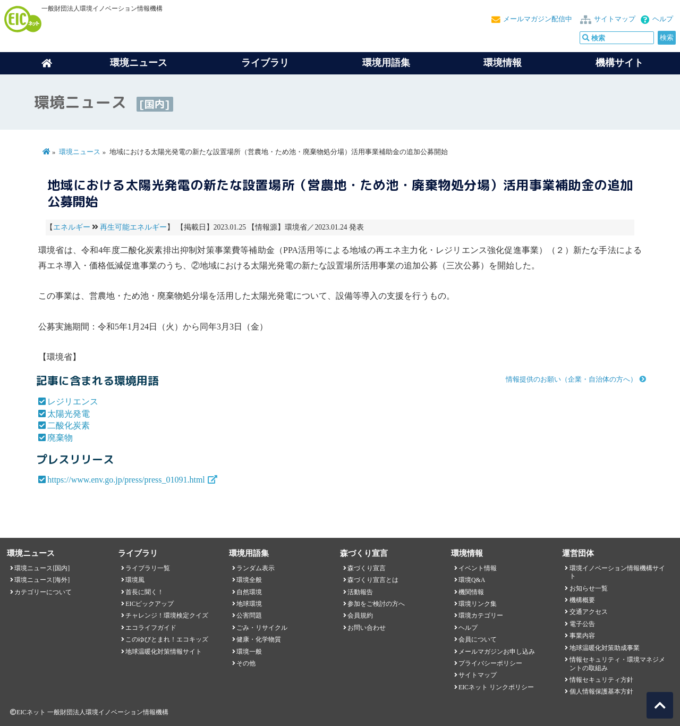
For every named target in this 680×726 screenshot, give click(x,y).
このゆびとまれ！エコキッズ (166, 639)
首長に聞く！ (144, 592)
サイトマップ (614, 19)
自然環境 (249, 592)
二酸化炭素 (68, 425)
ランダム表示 (255, 568)
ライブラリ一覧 (147, 568)
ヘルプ (662, 19)
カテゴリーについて (43, 592)
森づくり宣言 (366, 568)
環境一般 (249, 651)
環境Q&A (471, 580)
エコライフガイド (150, 627)
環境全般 (249, 580)
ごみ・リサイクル (261, 627)
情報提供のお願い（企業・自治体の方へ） (571, 379)
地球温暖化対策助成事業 (605, 648)
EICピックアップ (149, 603)
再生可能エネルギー (133, 227)
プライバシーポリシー (490, 663)
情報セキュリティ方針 (601, 679)
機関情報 (471, 592)
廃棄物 (60, 437)
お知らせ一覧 (589, 588)
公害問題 (249, 615)
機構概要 (582, 600)
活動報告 (360, 592)
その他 (246, 663)
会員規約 (360, 615)
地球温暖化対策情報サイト (163, 651)
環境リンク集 (477, 603)
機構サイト (619, 62)
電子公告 (582, 624)
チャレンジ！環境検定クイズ (166, 615)
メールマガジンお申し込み (496, 651)
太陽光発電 (68, 413)
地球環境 (249, 603)
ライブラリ (265, 62)
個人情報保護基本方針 (601, 691)
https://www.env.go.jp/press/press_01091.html (126, 479)
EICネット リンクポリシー (496, 687)
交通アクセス (589, 611)
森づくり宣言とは (372, 580)
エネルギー (71, 227)
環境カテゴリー (480, 615)
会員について (477, 639)
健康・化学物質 (258, 639)
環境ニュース (79, 152)
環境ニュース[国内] (42, 568)
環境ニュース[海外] (42, 580)
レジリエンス (72, 401)
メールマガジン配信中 (537, 19)
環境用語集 (386, 62)
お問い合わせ (366, 627)
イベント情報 (477, 568)
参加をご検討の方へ (376, 603)
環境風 (134, 580)
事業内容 (582, 635)
